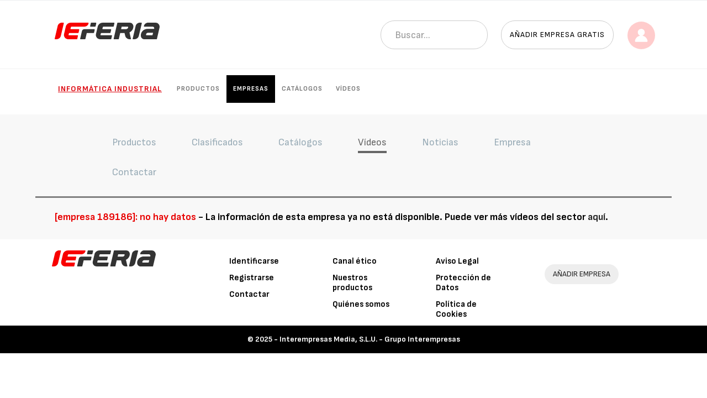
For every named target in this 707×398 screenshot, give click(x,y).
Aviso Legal (457, 261)
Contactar (249, 294)
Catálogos (302, 89)
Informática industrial (110, 88)
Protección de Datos (463, 283)
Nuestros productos (352, 283)
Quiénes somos (361, 304)
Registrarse (251, 278)
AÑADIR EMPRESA (581, 274)
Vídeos (348, 89)
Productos (198, 89)
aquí (596, 217)
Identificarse (254, 261)
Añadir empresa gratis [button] (557, 34)
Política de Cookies (456, 309)
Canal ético (355, 261)
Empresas (250, 89)
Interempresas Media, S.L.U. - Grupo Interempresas (369, 339)
